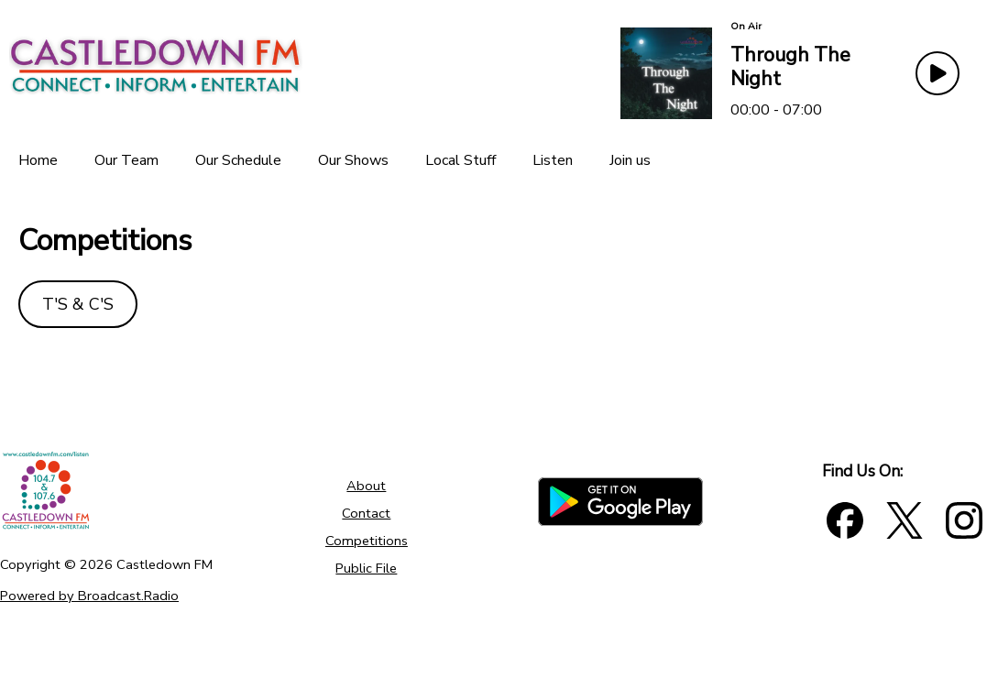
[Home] (38, 160)
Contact (366, 513)
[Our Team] (126, 160)
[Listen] (552, 160)
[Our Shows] (353, 160)
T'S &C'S (78, 304)
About (366, 485)
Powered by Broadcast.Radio (89, 595)
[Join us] (630, 160)
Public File (366, 568)
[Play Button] (938, 73)
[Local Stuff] (460, 160)
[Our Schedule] (238, 160)
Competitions (366, 540)
